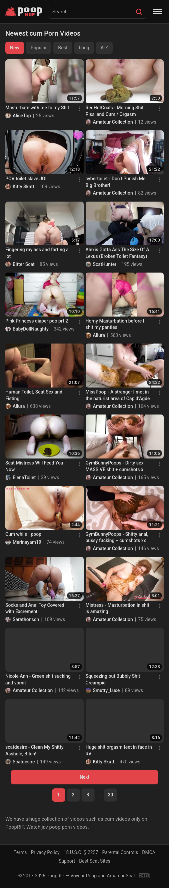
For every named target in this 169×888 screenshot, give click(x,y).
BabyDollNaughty (31, 329)
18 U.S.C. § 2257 (81, 852)
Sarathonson (26, 619)
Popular (39, 47)
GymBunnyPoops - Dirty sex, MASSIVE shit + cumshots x (115, 466)
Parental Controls (120, 852)
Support (67, 861)
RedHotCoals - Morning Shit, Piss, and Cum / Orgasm (115, 111)
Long (84, 47)
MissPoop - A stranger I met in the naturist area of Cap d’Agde (118, 395)
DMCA (148, 852)
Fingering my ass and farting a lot (37, 253)
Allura (99, 335)
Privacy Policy (45, 852)
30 (110, 794)
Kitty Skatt (23, 186)
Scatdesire (24, 761)
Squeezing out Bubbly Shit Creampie (113, 679)
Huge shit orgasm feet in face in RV (119, 750)
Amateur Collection (113, 122)
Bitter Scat (24, 264)
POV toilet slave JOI (26, 178)
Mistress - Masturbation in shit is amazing (117, 608)
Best (62, 47)
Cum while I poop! (24, 534)
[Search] (139, 11)
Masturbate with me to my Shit (37, 107)
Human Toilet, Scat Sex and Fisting (33, 395)
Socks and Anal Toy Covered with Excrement (34, 608)
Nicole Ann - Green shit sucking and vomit (38, 679)
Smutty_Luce (106, 690)
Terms (20, 852)
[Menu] (157, 11)
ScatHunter (105, 264)
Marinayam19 (27, 542)
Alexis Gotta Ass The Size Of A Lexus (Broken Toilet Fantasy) (117, 253)
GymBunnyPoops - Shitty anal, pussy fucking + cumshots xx (117, 537)
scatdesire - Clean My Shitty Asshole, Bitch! (34, 750)
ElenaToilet (24, 477)
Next (84, 777)
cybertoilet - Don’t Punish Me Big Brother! (116, 182)
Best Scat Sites (94, 861)
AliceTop (22, 115)
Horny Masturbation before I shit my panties (115, 324)
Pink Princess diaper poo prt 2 (36, 321)
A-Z (104, 47)
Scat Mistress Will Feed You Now (34, 466)
